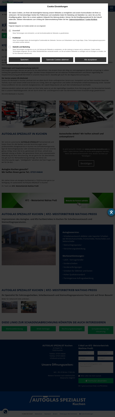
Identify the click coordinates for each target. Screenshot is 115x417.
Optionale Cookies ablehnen (57, 60)
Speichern (24, 60)
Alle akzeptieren (90, 60)
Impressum (13, 23)
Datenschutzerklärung (76, 19)
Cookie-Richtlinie (91, 19)
